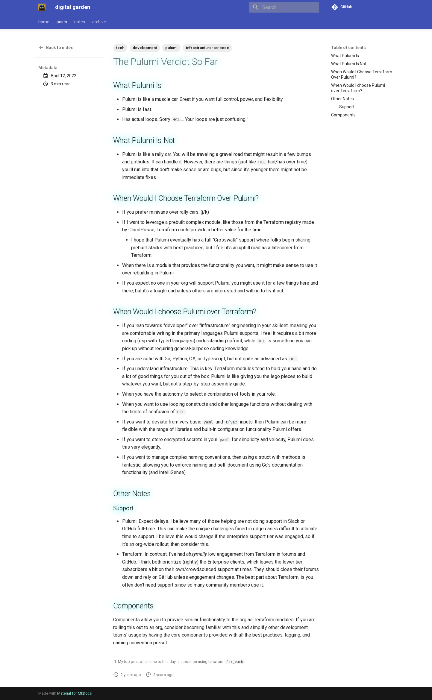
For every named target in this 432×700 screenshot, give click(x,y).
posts (62, 21)
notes (79, 21)
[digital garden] (42, 7)
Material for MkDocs (74, 693)
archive (99, 21)
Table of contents (348, 47)
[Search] (284, 7)
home (43, 21)
